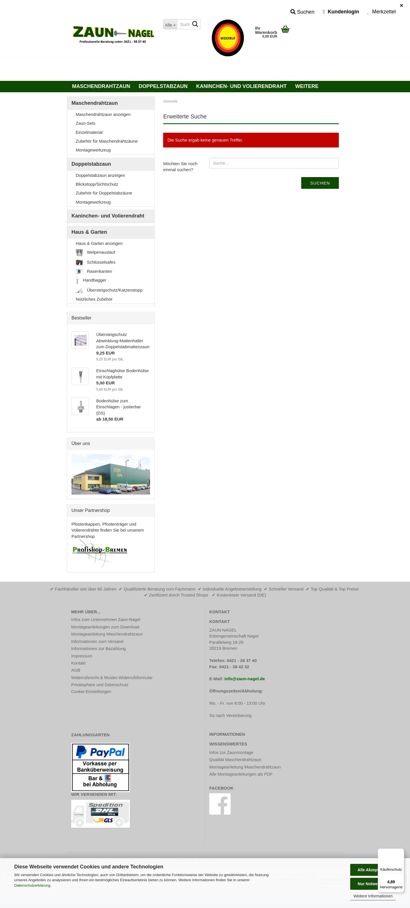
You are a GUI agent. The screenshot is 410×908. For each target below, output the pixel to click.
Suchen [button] (302, 12)
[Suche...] (170, 24)
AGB (75, 670)
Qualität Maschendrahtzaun (235, 759)
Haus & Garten (89, 232)
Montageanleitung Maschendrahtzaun (107, 634)
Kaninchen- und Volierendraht (241, 86)
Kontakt (78, 663)
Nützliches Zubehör (94, 299)
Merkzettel (382, 12)
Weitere (307, 86)
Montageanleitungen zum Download (105, 626)
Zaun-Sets (85, 123)
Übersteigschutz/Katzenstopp (109, 290)
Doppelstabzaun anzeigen (100, 175)
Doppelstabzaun (163, 86)
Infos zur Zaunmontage (231, 752)
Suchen (320, 183)
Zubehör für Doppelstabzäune (104, 192)
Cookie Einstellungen (91, 691)
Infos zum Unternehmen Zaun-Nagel (105, 619)
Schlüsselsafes (95, 262)
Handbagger (91, 280)
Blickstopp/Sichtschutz (97, 184)
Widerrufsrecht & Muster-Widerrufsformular (112, 677)
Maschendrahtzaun (101, 86)
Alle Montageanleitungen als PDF (241, 774)
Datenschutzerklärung (32, 885)
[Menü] (400, 851)
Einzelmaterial (89, 132)
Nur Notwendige (373, 884)
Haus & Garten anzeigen (99, 243)
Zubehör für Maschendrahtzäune (107, 141)
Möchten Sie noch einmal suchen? (180, 166)
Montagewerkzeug (93, 149)
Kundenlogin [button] (341, 12)
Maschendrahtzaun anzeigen (103, 114)
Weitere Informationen (372, 896)
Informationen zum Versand (97, 641)
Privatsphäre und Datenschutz (99, 684)
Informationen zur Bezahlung (98, 648)
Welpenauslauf (95, 252)
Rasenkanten (94, 271)
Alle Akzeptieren (373, 870)
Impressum (81, 655)
